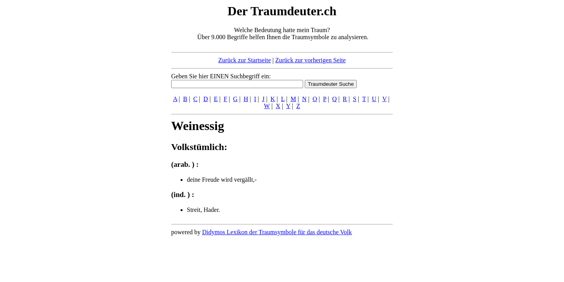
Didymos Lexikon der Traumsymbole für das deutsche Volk (277, 232)
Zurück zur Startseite (244, 60)
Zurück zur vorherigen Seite (310, 60)
